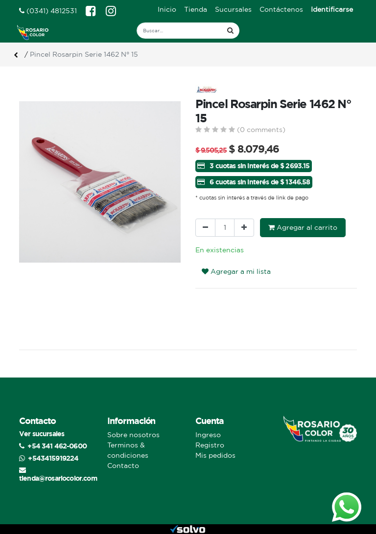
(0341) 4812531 (48, 11)
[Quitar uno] (205, 228)
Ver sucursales (41, 433)
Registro (209, 445)
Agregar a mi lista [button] (236, 271)
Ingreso (208, 435)
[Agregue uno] (244, 228)
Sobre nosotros (133, 435)
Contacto (123, 465)
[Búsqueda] (230, 30)
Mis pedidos (215, 455)
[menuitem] (167, 9)
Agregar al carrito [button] (302, 227)
